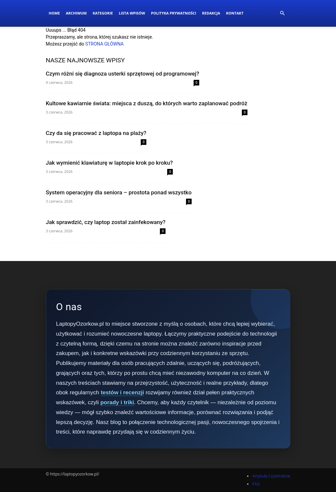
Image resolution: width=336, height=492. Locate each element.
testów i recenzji (122, 392)
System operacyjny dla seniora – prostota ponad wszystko (119, 192)
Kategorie (103, 13)
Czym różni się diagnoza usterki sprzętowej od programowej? (122, 73)
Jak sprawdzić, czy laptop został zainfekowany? (106, 222)
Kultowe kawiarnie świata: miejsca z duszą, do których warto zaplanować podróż (146, 103)
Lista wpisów (132, 13)
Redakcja (211, 13)
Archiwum (76, 13)
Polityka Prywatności (173, 13)
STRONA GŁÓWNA (104, 44)
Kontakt (234, 13)
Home (54, 13)
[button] (282, 13)
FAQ (256, 484)
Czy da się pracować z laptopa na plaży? (96, 133)
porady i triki (117, 402)
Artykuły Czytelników (271, 476)
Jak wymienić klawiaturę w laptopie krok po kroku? (109, 162)
